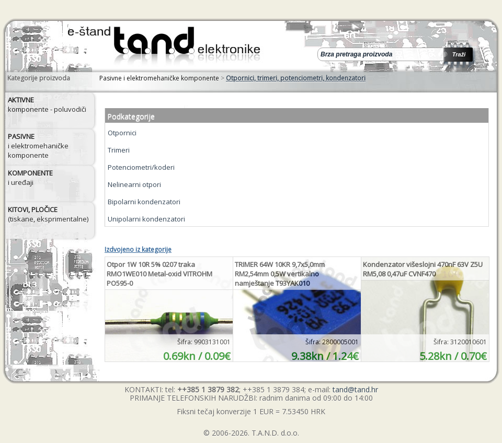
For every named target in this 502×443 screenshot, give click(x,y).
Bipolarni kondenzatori (144, 201)
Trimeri (119, 150)
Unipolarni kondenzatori (146, 219)
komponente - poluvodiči (47, 104)
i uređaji (30, 177)
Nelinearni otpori (134, 184)
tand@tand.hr (355, 389)
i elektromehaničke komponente (38, 146)
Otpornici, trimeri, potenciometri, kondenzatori (296, 78)
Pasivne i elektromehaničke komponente (159, 78)
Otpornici (122, 132)
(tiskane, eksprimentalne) (48, 214)
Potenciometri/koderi (141, 167)
